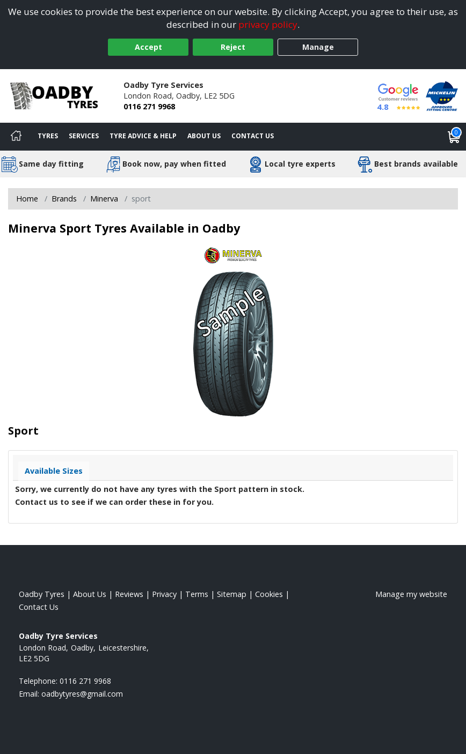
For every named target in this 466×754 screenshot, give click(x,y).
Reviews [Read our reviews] (129, 594)
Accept (148, 47)
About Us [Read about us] (89, 594)
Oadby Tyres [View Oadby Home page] (41, 594)
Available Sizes (54, 471)
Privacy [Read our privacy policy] (164, 594)
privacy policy (267, 24)
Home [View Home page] (27, 198)
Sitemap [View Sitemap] (231, 594)
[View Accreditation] (442, 95)
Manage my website (411, 594)
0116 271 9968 (149, 106)
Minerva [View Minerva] (104, 198)
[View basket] (454, 137)
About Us (204, 135)
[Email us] (82, 694)
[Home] (16, 137)
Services (84, 135)
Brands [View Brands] (64, 198)
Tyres (48, 135)
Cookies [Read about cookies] (269, 594)
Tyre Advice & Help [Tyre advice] (143, 135)
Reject (233, 47)
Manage (318, 47)
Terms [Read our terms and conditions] (196, 594)
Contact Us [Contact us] (252, 135)
